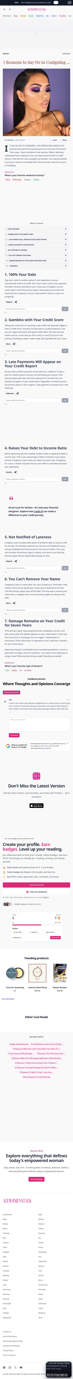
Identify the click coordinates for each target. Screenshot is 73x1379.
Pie (21, 670)
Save (53, 140)
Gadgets (6, 1252)
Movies (5, 1280)
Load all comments (11, 692)
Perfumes (42, 1289)
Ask (65, 309)
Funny (40, 1247)
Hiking (8, 180)
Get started (55, 938)
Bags (5, 1219)
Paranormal (42, 1285)
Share (63, 140)
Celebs (41, 1228)
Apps (40, 1214)
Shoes (40, 1294)
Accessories (7, 1214)
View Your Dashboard (36, 891)
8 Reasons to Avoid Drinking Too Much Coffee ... (36, 1067)
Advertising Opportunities (13, 1341)
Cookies (14, 670)
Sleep (15, 16)
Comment (14, 735)
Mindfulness (7, 16)
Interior (6, 1266)
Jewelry (41, 1266)
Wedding (41, 1313)
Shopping (27, 180)
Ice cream (28, 670)
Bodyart (41, 1224)
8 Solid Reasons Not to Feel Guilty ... (47, 1044)
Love (40, 1271)
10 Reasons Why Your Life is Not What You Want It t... (36, 1049)
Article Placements (10, 1336)
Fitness (41, 1242)
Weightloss (40, 16)
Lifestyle (23, 16)
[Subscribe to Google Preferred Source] (17, 746)
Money (41, 1275)
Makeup (6, 1275)
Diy (47, 16)
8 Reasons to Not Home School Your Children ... (36, 1063)
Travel (40, 1308)
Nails (5, 1285)
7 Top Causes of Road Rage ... (21, 1053)
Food (5, 1247)
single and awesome (19, 1044)
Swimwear (42, 1303)
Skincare (6, 1299)
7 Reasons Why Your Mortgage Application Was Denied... (36, 1058)
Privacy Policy (8, 1350)
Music (40, 1280)
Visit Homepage (36, 1179)
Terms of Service (9, 1355)
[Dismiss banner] (67, 743)
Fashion (54, 16)
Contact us (7, 1332)
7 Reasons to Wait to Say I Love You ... (36, 1072)
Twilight (6, 1313)
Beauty (31, 16)
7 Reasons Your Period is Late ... (51, 1053)
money (6, 54)
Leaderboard (16, 938)
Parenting (62, 16)
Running (6, 1294)
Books (5, 1228)
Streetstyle (7, 1303)
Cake (7, 670)
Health (5, 1261)
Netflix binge (17, 180)
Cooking (36, 180)
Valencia (10, 140)
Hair (40, 1257)
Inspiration (42, 1261)
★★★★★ (66, 54)
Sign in (46, 897)
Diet (4, 1238)
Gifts (4, 1257)
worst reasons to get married (36, 1077)
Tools (40, 1318)
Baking (41, 1219)
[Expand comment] (10, 712)
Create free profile (36, 885)
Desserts (41, 1233)
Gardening (42, 1252)
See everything (9, 999)
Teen (4, 1308)
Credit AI (38, 511)
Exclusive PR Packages (11, 1346)
